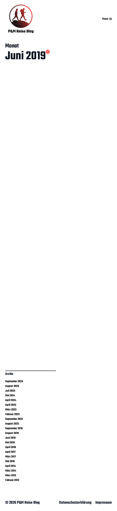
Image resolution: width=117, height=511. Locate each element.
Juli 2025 (10, 391)
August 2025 (12, 386)
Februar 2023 (12, 414)
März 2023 (10, 409)
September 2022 (14, 419)
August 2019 (12, 433)
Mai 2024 (10, 395)
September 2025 (14, 381)
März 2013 (10, 475)
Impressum (103, 503)
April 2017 (10, 452)
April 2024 (10, 400)
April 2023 (10, 405)
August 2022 (12, 424)
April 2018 (10, 447)
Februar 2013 (12, 480)
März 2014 (10, 471)
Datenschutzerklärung (75, 503)
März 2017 (10, 456)
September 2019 (14, 428)
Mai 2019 (10, 442)
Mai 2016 (10, 461)
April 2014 (10, 466)
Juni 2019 (10, 438)
